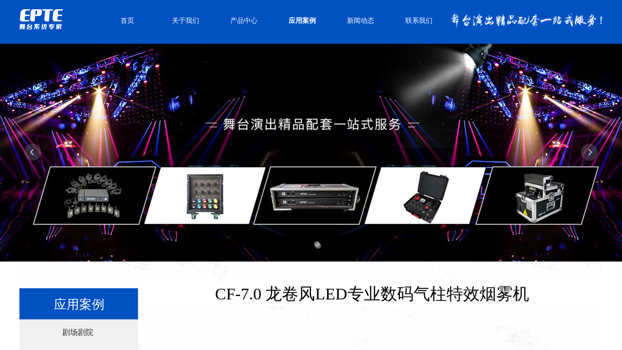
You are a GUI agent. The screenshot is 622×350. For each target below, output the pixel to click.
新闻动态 (360, 20)
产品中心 (244, 20)
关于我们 (185, 20)
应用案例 (302, 20)
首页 (127, 20)
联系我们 (418, 20)
